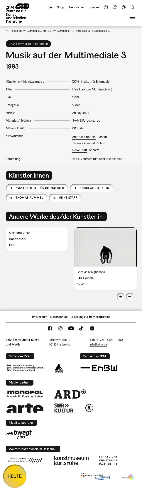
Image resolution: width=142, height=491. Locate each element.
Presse (94, 7)
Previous (120, 296)
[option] (37, 239)
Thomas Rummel (83, 143)
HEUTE (15, 476)
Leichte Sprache (105, 7)
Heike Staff (79, 150)
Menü (132, 19)
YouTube (71, 328)
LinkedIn (92, 328)
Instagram (60, 328)
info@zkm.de (98, 344)
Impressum (39, 317)
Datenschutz (59, 317)
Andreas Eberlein (84, 137)
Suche (132, 7)
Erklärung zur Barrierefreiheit (90, 317)
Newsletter (76, 7)
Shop (60, 7)
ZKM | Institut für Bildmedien (40, 188)
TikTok (81, 328)
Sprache (123, 7)
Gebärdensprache (115, 7)
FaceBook (50, 328)
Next (129, 296)
